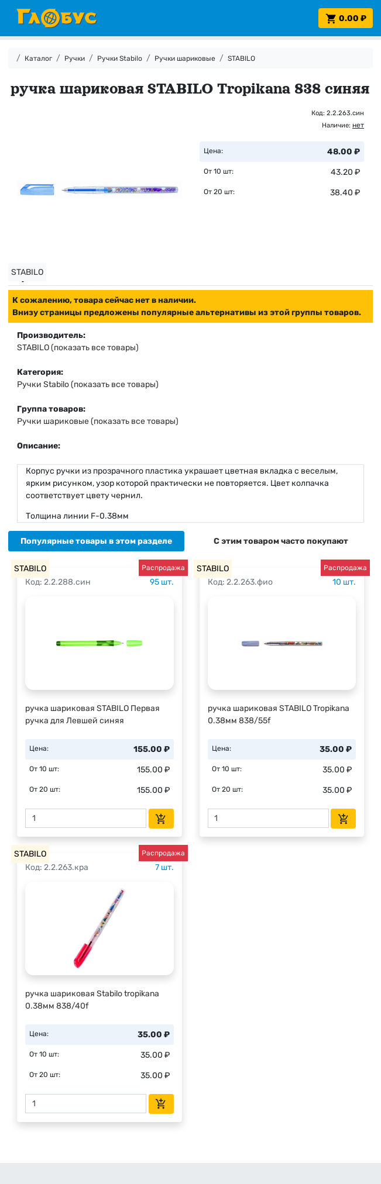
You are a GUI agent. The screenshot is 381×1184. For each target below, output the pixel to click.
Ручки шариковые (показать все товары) (98, 421)
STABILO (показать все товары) (78, 348)
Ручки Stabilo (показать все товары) (88, 384)
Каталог (38, 58)
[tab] (96, 541)
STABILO (241, 58)
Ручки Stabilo (119, 58)
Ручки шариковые (185, 58)
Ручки (74, 58)
